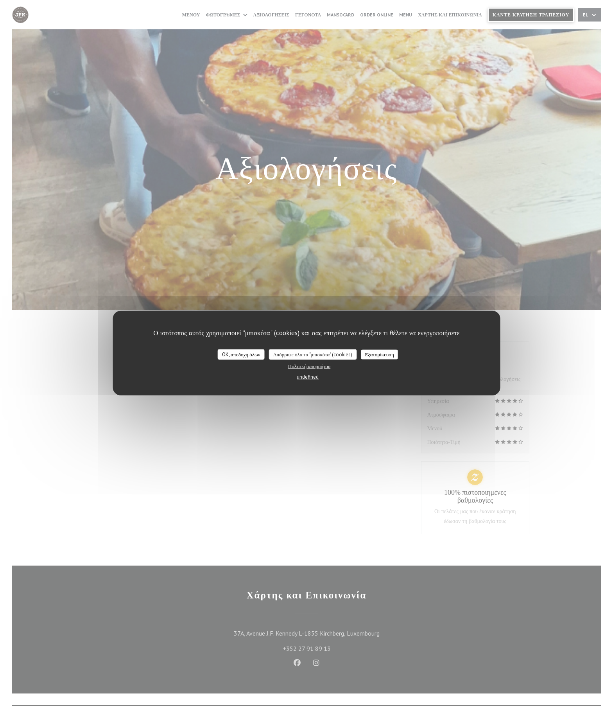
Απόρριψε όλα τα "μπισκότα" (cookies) (312, 354)
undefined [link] (308, 377)
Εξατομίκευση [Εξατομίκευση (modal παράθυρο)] (379, 354)
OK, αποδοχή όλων (241, 354)
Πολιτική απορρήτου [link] (309, 366)
